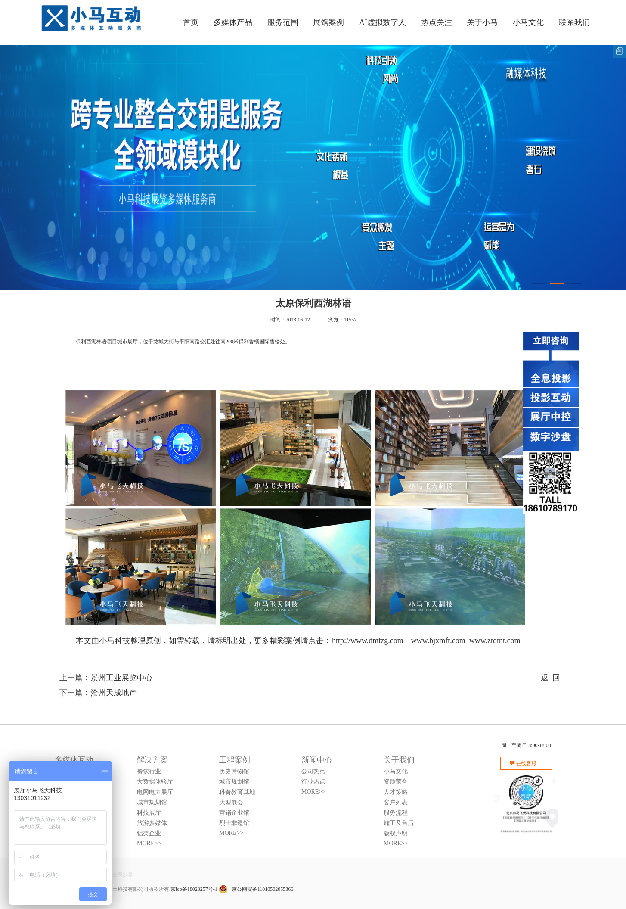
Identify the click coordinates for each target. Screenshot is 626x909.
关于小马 (482, 22)
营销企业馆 (234, 812)
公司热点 (313, 771)
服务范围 (282, 22)
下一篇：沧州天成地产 (98, 692)
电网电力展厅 (155, 792)
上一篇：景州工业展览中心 (105, 677)
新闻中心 (316, 760)
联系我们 (574, 22)
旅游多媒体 (152, 823)
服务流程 (396, 812)
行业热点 (313, 781)
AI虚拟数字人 (382, 22)
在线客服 (526, 763)
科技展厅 (149, 812)
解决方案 (152, 760)
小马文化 (528, 22)
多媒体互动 (74, 760)
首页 (190, 22)
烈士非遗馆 (234, 823)
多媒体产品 (233, 22)
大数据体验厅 (155, 781)
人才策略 (396, 792)
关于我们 (399, 760)
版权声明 (396, 833)
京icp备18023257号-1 (193, 889)
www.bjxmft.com (438, 640)
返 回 (550, 677)
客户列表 (396, 802)
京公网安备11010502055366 (256, 889)
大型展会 (231, 802)
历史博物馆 (234, 771)
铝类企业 (149, 833)
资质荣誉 (396, 781)
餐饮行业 (149, 771)
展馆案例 (328, 22)
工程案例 (234, 760)
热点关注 (436, 22)
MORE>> (149, 843)
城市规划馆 (152, 802)
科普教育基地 (237, 792)
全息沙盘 (122, 875)
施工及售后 (399, 823)
